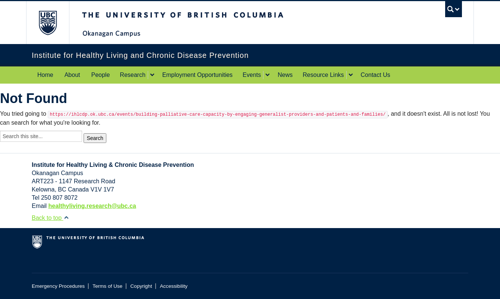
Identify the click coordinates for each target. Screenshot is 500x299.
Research (132, 75)
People (100, 75)
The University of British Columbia (47, 22)
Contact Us (375, 75)
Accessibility (174, 286)
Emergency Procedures (58, 286)
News (285, 75)
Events (252, 75)
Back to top (50, 218)
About (72, 75)
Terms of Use (107, 286)
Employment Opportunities (197, 75)
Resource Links (323, 75)
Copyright (141, 286)
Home (45, 75)
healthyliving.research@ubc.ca (92, 206)
